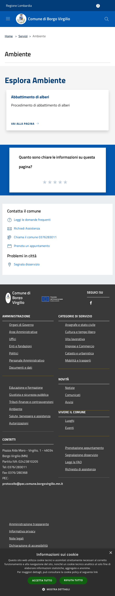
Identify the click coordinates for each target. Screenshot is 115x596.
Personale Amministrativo (26, 360)
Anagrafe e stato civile (80, 324)
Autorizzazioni (18, 423)
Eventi (69, 427)
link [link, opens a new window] (96, 572)
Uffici (12, 339)
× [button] (110, 552)
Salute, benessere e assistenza (29, 416)
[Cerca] (106, 19)
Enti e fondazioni (20, 346)
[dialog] (57, 572)
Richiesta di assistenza (80, 469)
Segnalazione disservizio (81, 455)
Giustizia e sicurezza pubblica (28, 394)
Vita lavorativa (75, 339)
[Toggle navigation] (8, 18)
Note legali (16, 538)
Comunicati (72, 394)
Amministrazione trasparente (29, 524)
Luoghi (69, 420)
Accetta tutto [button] (42, 580)
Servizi (23, 36)
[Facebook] (91, 303)
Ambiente (15, 409)
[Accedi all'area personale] (98, 5)
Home (9, 36)
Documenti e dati (20, 367)
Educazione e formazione (26, 387)
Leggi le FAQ (73, 462)
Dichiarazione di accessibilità (28, 545)
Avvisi (69, 402)
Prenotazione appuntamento (84, 447)
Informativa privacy (22, 531)
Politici (13, 353)
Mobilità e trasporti (78, 360)
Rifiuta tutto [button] (73, 580)
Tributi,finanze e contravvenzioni (31, 401)
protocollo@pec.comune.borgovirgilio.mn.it (32, 483)
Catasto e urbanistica (79, 353)
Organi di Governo (21, 324)
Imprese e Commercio (79, 346)
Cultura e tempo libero (80, 331)
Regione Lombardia (19, 5)
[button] (57, 589)
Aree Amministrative (23, 331)
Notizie (70, 387)
